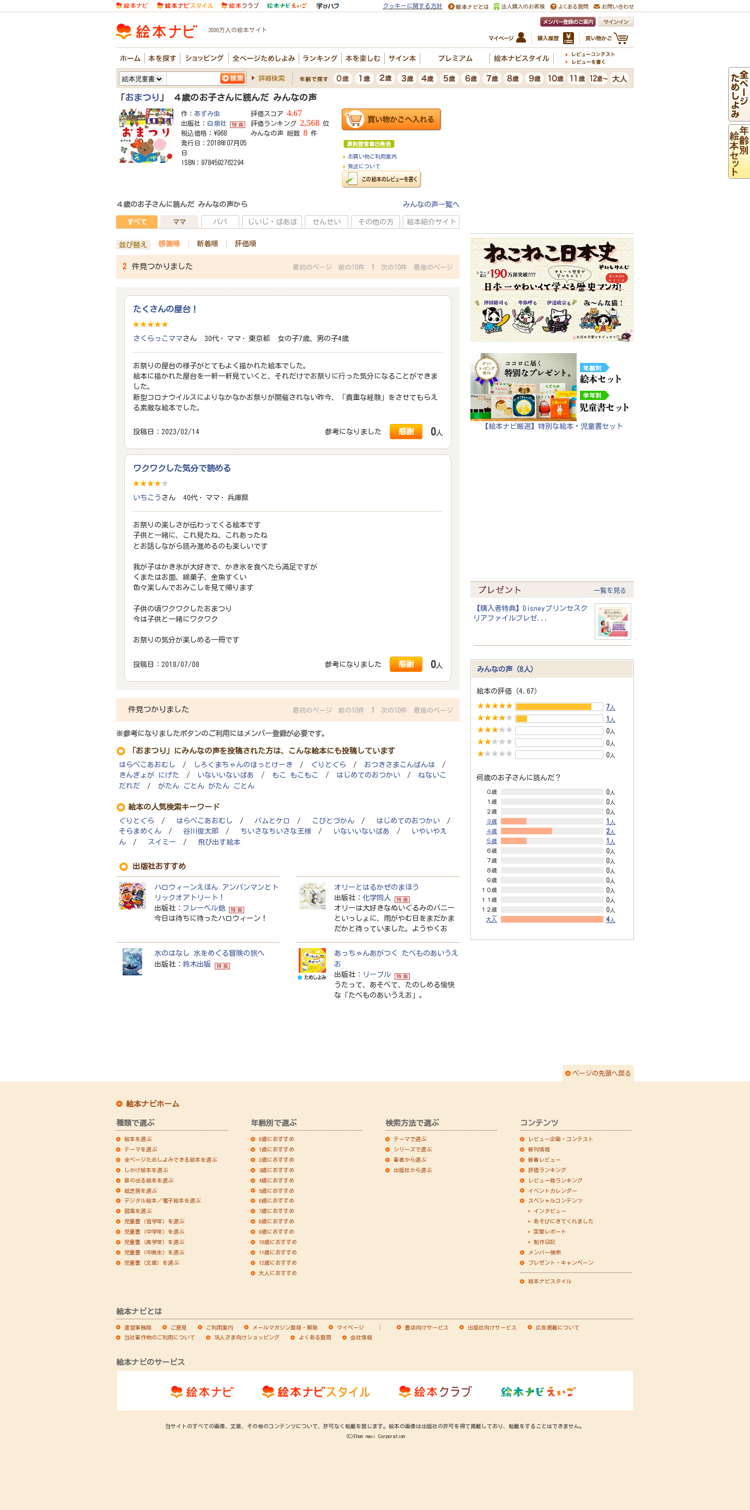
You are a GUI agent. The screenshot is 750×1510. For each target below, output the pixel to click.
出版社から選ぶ (413, 1170)
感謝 (406, 431)
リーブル (376, 974)
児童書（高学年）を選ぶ (154, 1242)
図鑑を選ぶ (138, 1211)
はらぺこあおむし (147, 764)
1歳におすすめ (276, 1149)
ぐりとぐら (328, 764)
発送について (364, 166)
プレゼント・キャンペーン (561, 1262)
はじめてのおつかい (368, 775)
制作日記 (544, 1242)
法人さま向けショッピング (247, 1337)
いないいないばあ (225, 775)
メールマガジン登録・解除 (285, 1327)
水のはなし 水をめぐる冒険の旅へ (209, 953)
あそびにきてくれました (564, 1221)
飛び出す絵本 (219, 842)
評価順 (245, 243)
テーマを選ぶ (140, 1149)
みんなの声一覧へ (431, 204)
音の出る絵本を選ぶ (148, 1180)
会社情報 (361, 1337)
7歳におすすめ (276, 1211)
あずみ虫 (207, 113)
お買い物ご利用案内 (372, 156)
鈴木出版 (197, 964)
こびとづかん (333, 820)
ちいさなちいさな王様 (275, 831)
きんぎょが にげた (149, 775)
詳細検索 (271, 78)
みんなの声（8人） (507, 669)
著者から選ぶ (410, 1159)
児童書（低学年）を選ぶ (154, 1221)
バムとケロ (272, 820)
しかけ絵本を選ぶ (146, 1170)
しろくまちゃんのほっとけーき (243, 764)
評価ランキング (547, 1170)
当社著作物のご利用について (159, 1337)
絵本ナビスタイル (550, 1281)
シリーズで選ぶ (413, 1149)
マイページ (350, 1327)
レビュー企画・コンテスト (561, 1139)
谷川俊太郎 (201, 831)
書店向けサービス (427, 1327)
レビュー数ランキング (555, 1180)
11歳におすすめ (278, 1252)
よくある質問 (315, 1337)
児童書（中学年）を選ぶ (154, 1231)
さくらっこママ (158, 338)
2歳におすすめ (276, 1159)
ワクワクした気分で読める (182, 468)
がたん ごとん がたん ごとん (206, 786)
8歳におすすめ (276, 1221)
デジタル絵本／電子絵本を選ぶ (162, 1200)
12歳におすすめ (278, 1262)
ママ (179, 222)
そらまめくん (140, 831)
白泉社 (217, 123)
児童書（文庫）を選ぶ (151, 1262)
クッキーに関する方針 (413, 6)
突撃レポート (550, 1231)
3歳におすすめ (276, 1170)
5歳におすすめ (276, 1190)
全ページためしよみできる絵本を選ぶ (170, 1159)
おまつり (142, 97)
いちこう (147, 497)
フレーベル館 (204, 908)
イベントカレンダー (552, 1190)
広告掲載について (557, 1327)
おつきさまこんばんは (399, 764)
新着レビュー (544, 1159)
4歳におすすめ (276, 1180)
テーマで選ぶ (410, 1139)
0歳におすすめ (276, 1139)
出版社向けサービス (492, 1327)
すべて (137, 222)
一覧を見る (610, 590)
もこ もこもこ (295, 775)
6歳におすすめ (276, 1200)
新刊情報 (539, 1149)
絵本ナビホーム (152, 1104)
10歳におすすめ (278, 1242)
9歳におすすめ (276, 1231)
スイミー (162, 842)
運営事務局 (138, 1327)
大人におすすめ (278, 1273)
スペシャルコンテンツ (555, 1200)
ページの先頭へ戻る (601, 1073)
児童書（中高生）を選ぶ (154, 1252)
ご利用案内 (219, 1327)
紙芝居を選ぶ (140, 1190)
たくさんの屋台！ (165, 309)
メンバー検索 (544, 1252)
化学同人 (376, 897)
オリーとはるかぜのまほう (376, 887)
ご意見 (179, 1327)
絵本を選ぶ (138, 1139)
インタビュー (550, 1211)
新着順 (207, 243)
